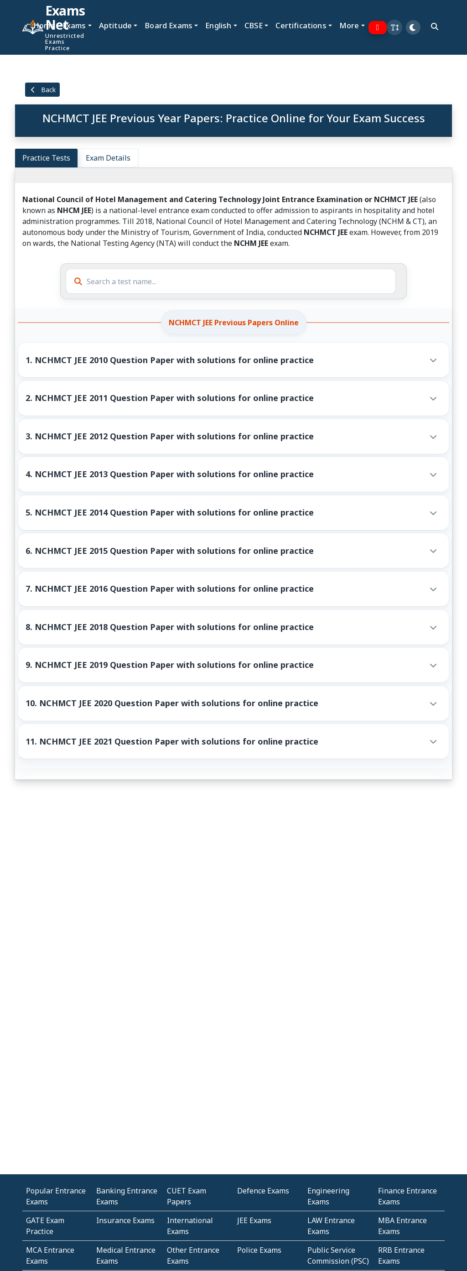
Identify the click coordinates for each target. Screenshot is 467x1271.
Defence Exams (263, 1191)
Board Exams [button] (168, 25)
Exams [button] (74, 25)
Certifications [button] (300, 25)
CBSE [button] (253, 25)
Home (44, 25)
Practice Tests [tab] (46, 158)
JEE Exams (254, 1220)
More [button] (349, 25)
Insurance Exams (125, 1220)
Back (42, 89)
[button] (394, 27)
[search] (434, 26)
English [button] (218, 25)
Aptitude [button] (115, 25)
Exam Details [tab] (108, 158)
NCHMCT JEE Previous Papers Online (234, 323)
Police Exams (259, 1250)
